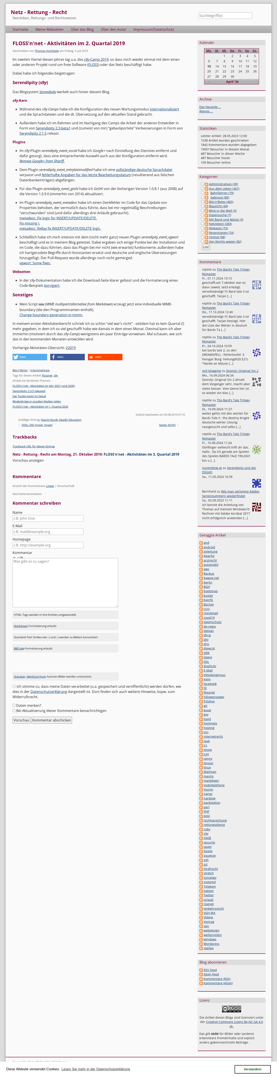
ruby (207, 829)
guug (207, 710)
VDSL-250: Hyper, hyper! (37, 425)
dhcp (207, 635)
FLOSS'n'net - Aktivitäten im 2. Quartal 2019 (69, 43)
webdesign (211, 930)
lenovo (208, 763)
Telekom (210, 886)
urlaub (208, 900)
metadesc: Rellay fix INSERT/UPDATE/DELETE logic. (60, 228)
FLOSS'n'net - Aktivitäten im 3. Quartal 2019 (141, 454)
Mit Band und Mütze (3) (226, 219)
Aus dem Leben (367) (224, 189)
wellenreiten (213, 935)
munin (208, 789)
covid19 (209, 618)
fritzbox (209, 701)
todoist (209, 891)
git (205, 706)
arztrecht (210, 560)
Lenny (208, 758)
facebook (210, 684)
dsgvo (208, 657)
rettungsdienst (214, 825)
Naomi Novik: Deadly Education (61, 419)
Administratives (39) (223, 184)
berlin (208, 582)
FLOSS (93, 64)
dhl (206, 640)
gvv (206, 714)
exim (207, 679)
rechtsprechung (215, 820)
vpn (206, 926)
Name (17, 512)
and (206, 543)
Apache (209, 556)
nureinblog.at (212, 468)
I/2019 (71, 347)
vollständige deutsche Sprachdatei (144, 169)
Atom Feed (211, 974)
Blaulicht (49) (218, 206)
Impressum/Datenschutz (154, 29)
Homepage (22, 539)
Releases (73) (218, 228)
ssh (206, 860)
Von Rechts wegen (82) (225, 241)
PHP (206, 811)
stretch (209, 873)
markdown (211, 781)
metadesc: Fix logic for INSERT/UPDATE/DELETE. (58, 218)
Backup (209, 573)
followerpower (214, 697)
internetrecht (213, 736)
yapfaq (209, 948)
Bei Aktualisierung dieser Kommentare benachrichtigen (61, 707)
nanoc (208, 794)
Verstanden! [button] (253, 1069)
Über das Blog (82, 29)
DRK (207, 653)
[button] (30, 357)
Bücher (209, 604)
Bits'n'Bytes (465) (221, 202)
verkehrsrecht (214, 908)
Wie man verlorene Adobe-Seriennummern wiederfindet (231, 493)
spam (208, 847)
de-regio (210, 626)
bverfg (208, 600)
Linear (50, 486)
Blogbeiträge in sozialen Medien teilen (37, 401)
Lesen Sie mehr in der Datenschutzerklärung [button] (95, 1069)
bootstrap (211, 591)
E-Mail (17, 525)
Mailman (210, 772)
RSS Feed (210, 970)
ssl (206, 864)
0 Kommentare (40, 370)
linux (207, 767)
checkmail (211, 613)
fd (205, 688)
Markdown (21, 623)
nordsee (210, 798)
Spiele (208, 851)
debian (209, 631)
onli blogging (211, 371)
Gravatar (19, 673)
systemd (210, 882)
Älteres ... (206, 111)
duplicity (210, 666)
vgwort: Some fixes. (35, 263)
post (207, 816)
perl (206, 807)
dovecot (209, 648)
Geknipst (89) (219, 197)
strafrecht (211, 869)
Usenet (209, 904)
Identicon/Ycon (36, 673)
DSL (206, 662)
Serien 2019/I (167, 425)
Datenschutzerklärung (49, 688)
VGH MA (209, 913)
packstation (212, 803)
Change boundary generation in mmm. (51, 314)
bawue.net (211, 578)
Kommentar (22, 552)
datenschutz (213, 622)
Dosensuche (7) (220, 215)
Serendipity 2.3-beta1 (53, 128)
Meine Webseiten (49, 29)
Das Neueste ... (210, 107)
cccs (207, 609)
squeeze (210, 856)
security (209, 842)
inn (206, 732)
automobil (211, 565)
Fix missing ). (29, 223)
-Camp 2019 (96, 59)
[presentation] (45, 661)
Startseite (20, 29)
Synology (210, 878)
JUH (206, 754)
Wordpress (211, 944)
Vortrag (209, 922)
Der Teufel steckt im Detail (29, 396)
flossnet (47, 375)
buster (208, 596)
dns (206, 644)
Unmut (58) (217, 237)
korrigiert (52, 285)
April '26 (232, 82)
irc (205, 745)
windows (210, 939)
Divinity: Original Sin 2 (242, 371)
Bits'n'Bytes (20, 370)
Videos (208, 917)
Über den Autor (113, 29)
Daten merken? (28, 702)
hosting (209, 728)
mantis (209, 776)
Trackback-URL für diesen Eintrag (34, 446)
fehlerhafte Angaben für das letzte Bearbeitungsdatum (86, 174)
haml (207, 719)
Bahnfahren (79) (222, 193)
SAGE (207, 838)
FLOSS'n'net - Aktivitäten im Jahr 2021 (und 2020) (44, 386)
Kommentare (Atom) (218, 983)
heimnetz (210, 723)
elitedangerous (214, 675)
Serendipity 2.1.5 (33, 133)
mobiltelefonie (214, 785)
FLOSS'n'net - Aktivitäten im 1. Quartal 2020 (40, 406)
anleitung (210, 551)
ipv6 (207, 741)
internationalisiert (164, 109)
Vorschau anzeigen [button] (28, 460)
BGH (207, 587)
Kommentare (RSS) (217, 979)
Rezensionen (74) (221, 233)
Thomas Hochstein (47, 51)
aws (206, 569)
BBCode (19, 645)
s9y (56, 375)
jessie (208, 750)
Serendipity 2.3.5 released (29, 391)
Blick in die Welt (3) (223, 211)
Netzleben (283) (220, 224)
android (209, 547)
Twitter (209, 895)
